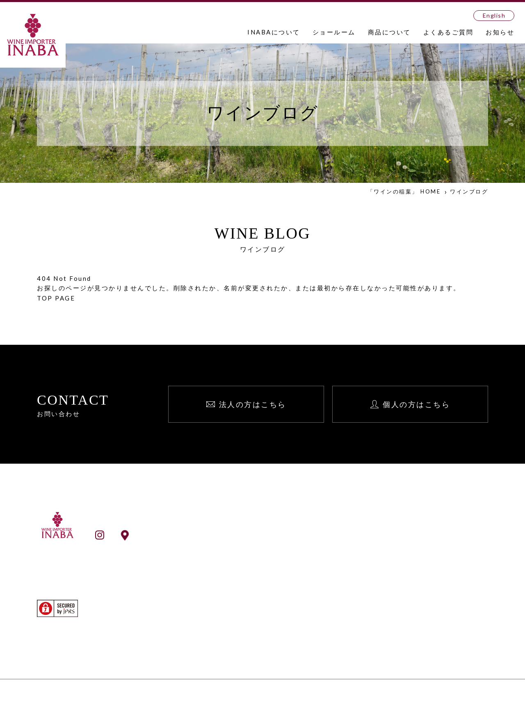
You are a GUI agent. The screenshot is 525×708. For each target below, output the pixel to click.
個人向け (431, 551)
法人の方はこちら (252, 404)
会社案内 (268, 551)
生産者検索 (271, 633)
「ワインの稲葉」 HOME (404, 191)
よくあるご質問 (448, 32)
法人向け (431, 540)
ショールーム (334, 32)
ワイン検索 (271, 622)
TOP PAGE (56, 298)
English (494, 15)
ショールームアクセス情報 (178, 534)
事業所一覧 (271, 562)
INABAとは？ (275, 540)
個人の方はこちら (416, 404)
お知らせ (500, 32)
